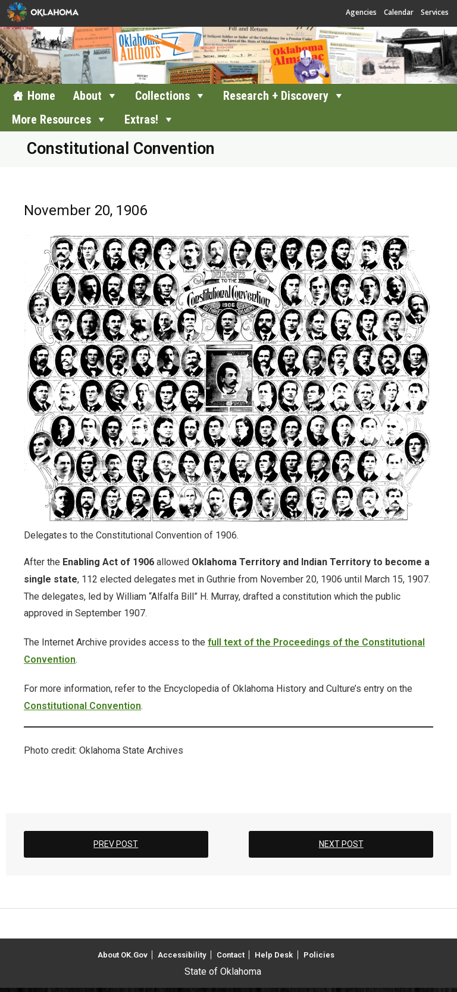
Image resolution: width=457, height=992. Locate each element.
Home (41, 96)
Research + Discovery (275, 96)
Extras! (141, 119)
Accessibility (182, 954)
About (87, 96)
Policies (318, 954)
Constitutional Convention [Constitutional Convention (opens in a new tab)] (82, 705)
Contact (231, 954)
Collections (162, 96)
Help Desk (274, 954)
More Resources (51, 119)
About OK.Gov (123, 954)
